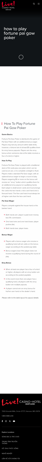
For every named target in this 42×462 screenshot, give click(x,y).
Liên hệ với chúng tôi (11, 459)
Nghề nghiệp (7, 453)
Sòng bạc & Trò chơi (10, 437)
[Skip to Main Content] (21, 57)
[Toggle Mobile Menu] (38, 4)
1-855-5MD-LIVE (7, 416)
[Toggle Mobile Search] (34, 4)
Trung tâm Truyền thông (9, 442)
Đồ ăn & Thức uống (10, 448)
